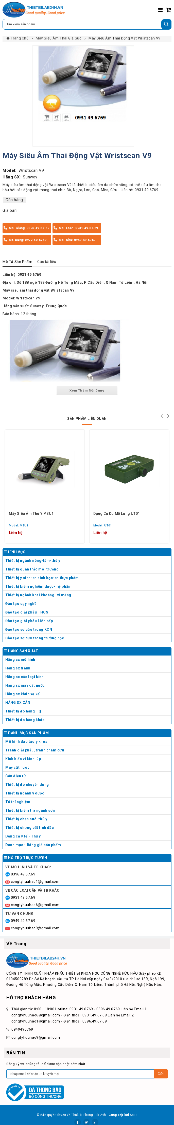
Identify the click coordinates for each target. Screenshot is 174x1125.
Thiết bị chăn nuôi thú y (87, 820)
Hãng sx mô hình (87, 661)
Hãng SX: (12, 177)
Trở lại (162, 416)
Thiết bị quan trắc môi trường (32, 569)
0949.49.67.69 (23, 921)
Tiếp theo (168, 416)
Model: (9, 170)
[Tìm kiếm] (166, 24)
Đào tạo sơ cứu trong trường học (34, 638)
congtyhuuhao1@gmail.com (35, 881)
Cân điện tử (87, 777)
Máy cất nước (87, 768)
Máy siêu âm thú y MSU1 (31, 514)
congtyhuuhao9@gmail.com (35, 928)
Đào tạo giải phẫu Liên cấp (29, 621)
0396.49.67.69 (23, 874)
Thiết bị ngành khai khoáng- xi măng (38, 595)
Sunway (30, 177)
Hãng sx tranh (87, 669)
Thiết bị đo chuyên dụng (87, 786)
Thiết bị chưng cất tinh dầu (29, 828)
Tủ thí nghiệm (87, 803)
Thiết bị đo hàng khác (25, 720)
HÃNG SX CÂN (87, 704)
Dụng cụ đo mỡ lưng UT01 (116, 514)
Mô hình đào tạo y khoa (87, 743)
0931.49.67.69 (23, 897)
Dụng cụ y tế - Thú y (87, 837)
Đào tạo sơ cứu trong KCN (28, 629)
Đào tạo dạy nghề (21, 604)
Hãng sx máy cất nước (87, 686)
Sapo (133, 1115)
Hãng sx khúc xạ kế (87, 695)
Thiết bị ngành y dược (24, 793)
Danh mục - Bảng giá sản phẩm (33, 845)
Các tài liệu (46, 262)
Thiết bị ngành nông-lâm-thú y (32, 561)
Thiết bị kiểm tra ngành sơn (30, 810)
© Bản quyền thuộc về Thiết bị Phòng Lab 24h (71, 1115)
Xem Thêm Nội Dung (86, 390)
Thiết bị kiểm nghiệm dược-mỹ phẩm (38, 586)
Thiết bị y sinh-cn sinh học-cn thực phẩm (42, 578)
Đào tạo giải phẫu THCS (26, 612)
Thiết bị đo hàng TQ (23, 711)
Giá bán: (10, 210)
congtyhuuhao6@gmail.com (35, 905)
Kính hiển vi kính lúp (87, 760)
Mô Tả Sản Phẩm (17, 262)
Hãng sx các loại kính (87, 678)
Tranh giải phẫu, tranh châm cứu (87, 751)
